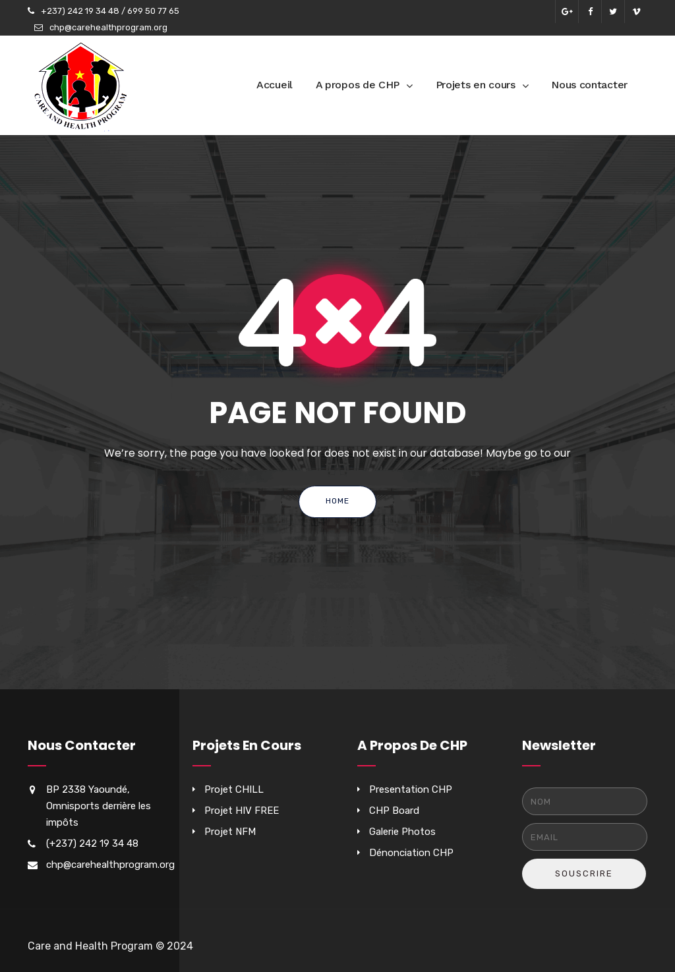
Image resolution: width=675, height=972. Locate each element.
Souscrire (584, 873)
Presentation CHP (410, 789)
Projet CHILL (234, 789)
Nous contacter (589, 84)
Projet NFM (230, 832)
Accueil (274, 84)
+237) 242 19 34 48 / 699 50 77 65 (110, 11)
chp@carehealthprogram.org (108, 27)
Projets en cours (475, 84)
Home (337, 500)
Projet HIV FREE (241, 810)
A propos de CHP (358, 84)
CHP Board (394, 810)
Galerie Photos (402, 832)
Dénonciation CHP (411, 853)
